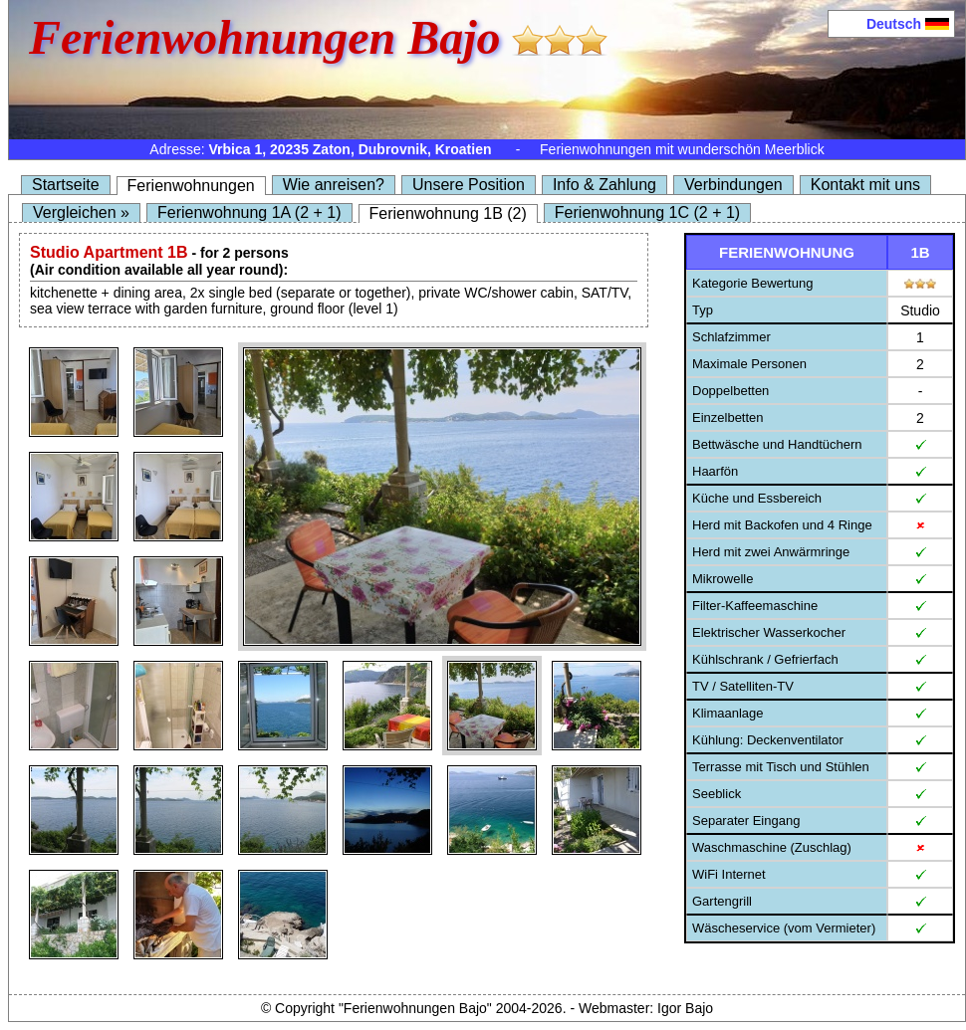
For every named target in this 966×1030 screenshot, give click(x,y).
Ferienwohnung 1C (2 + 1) (647, 212)
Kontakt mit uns (865, 184)
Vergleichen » (81, 212)
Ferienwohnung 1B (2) (448, 213)
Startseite (66, 184)
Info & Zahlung (604, 184)
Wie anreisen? (333, 184)
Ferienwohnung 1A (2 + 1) (249, 212)
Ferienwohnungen (191, 185)
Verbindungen (733, 184)
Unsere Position (468, 184)
